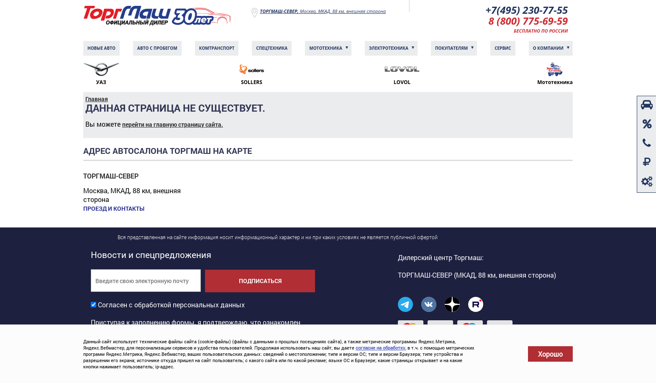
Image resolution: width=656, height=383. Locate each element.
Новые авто (101, 48)
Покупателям (451, 48)
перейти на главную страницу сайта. (172, 124)
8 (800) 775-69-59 (528, 21)
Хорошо (550, 354)
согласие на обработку (380, 348)
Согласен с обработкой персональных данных (171, 304)
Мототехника (325, 48)
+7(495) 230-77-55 (526, 10)
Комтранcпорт (217, 48)
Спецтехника (271, 48)
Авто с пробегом (157, 48)
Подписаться (260, 281)
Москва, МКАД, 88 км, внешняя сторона (323, 11)
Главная (96, 99)
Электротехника (388, 48)
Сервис (503, 48)
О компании (548, 48)
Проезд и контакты (113, 209)
